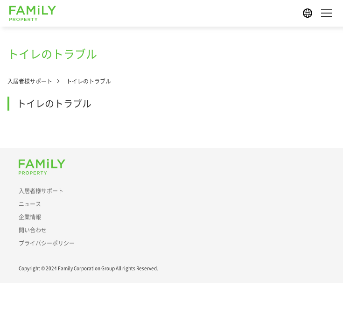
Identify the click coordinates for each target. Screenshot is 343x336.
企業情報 (30, 217)
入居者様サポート (29, 81)
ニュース (30, 204)
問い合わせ (33, 230)
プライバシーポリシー (47, 243)
